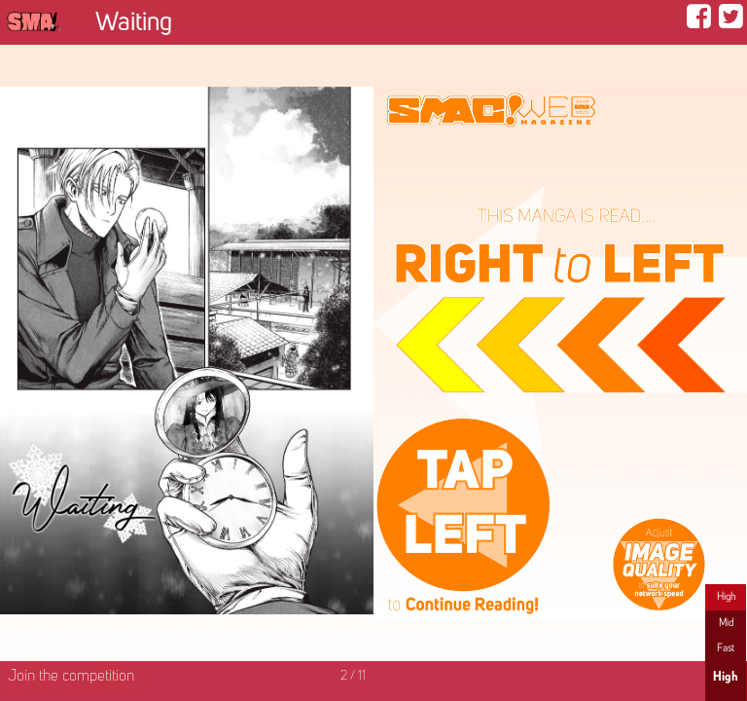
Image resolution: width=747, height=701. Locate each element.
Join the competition (71, 676)
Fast (725, 648)
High (726, 597)
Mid (726, 623)
